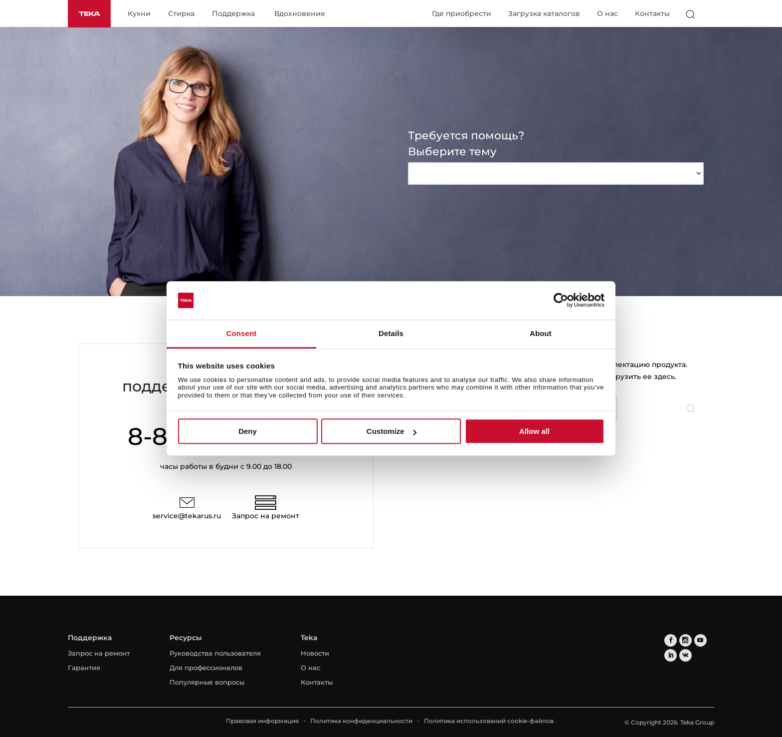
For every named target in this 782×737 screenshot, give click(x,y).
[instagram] (685, 640)
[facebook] (670, 640)
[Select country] (709, 13)
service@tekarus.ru (187, 515)
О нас (607, 13)
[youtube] (700, 640)
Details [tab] (391, 333)
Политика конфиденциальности (361, 721)
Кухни (139, 14)
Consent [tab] (241, 333)
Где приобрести (461, 13)
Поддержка (233, 14)
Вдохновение (299, 14)
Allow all (534, 431)
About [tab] (541, 333)
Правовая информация (262, 721)
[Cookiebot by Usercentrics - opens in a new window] (560, 300)
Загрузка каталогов (544, 13)
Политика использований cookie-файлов (489, 721)
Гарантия (84, 668)
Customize (391, 431)
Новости (315, 653)
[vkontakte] (685, 655)
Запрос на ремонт (265, 515)
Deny (247, 431)
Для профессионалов (206, 668)
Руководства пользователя (215, 653)
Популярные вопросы (207, 682)
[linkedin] (670, 655)
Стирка (181, 14)
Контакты (652, 13)
